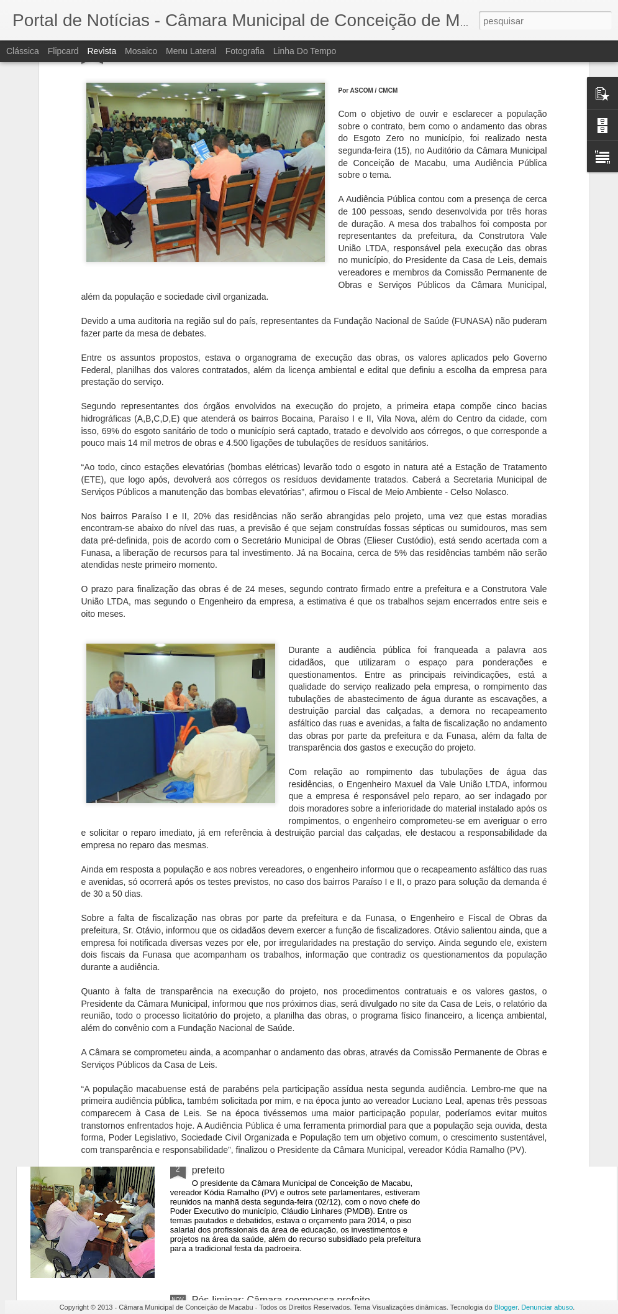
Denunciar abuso (547, 1307)
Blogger (505, 1307)
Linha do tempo (305, 51)
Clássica (22, 51)
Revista (101, 51)
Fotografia (245, 51)
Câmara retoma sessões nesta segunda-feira (291, 876)
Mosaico (141, 51)
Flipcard (63, 51)
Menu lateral (191, 51)
